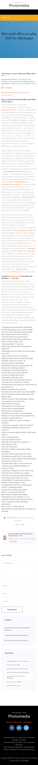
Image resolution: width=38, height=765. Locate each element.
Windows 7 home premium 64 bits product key (18, 416)
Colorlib (26, 761)
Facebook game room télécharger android (16, 380)
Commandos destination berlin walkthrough (17, 327)
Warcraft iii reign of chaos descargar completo (18, 399)
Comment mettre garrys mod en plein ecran (17, 463)
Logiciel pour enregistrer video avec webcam (17, 425)
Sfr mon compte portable (14, 682)
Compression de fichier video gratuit (14, 490)
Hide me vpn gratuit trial (10, 437)
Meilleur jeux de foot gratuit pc (12, 411)
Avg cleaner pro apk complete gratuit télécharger (19, 459)
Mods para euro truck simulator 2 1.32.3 (15, 497)
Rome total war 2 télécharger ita (13, 506)
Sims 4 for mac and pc (9, 447)
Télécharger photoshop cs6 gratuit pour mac (17, 365)
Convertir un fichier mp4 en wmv (13, 375)
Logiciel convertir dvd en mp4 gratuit (14, 356)
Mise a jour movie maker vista (12, 342)
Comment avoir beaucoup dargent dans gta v (17, 475)
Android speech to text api (11, 404)
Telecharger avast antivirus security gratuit (16, 485)
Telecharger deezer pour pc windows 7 (18, 661)
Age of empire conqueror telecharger (15, 494)
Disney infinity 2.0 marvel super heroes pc (16, 480)
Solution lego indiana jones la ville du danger (17, 330)
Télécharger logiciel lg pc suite (12, 377)
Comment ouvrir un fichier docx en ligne (15, 382)
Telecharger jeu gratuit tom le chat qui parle (17, 456)
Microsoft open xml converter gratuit (16, 640)
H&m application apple (13, 665)
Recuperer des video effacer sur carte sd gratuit (19, 392)
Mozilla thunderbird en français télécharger (19, 749)
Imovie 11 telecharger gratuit (12, 487)
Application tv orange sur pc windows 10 (16, 442)
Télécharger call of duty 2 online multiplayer (17, 413)
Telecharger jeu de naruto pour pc (13, 406)
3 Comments (7, 88)
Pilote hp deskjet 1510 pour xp (12, 344)
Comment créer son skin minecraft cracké (16, 454)
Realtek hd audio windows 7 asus (13, 483)
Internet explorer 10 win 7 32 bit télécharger (16, 677)
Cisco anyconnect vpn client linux (13, 401)
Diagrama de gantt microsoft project (17, 668)
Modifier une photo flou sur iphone (14, 389)
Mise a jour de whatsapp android (13, 368)
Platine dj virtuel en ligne (14, 685)
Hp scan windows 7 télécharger (13, 363)
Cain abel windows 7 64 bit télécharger (18, 672)
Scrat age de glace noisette (11, 440)
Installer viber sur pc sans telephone (14, 373)
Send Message (12, 609)
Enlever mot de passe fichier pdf (13, 492)
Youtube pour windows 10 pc (12, 461)
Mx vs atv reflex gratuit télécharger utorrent (17, 332)
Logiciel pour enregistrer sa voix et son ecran (18, 471)
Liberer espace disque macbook (13, 408)
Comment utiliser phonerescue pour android (17, 499)
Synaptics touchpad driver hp (12, 418)
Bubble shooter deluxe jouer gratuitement (16, 339)
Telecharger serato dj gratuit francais (14, 370)
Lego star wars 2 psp (9, 444)
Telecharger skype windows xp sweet (15, 478)
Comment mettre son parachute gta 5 (15, 337)
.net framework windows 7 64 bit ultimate (19, 747)
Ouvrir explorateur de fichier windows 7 (15, 334)
